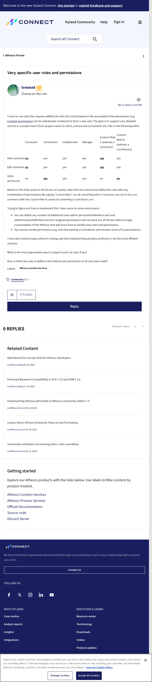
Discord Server (18, 518)
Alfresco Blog (16, 365)
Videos (81, 640)
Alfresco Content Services (33, 268)
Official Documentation (24, 506)
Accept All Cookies (89, 675)
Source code (16, 512)
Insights (9, 632)
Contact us (74, 570)
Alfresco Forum (14, 55)
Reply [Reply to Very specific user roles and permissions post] (74, 306)
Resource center (86, 616)
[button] (12, 294)
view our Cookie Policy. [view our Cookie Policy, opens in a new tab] (99, 667)
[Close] (145, 660)
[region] (76, 668)
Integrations (11, 640)
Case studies (11, 616)
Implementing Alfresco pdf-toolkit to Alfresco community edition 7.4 (48, 401)
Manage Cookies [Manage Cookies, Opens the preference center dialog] (60, 675)
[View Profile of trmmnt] (28, 87)
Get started (66, 5)
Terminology (84, 624)
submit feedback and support (100, 5)
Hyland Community (80, 22)
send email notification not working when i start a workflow (43, 444)
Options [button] (143, 55)
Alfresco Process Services (26, 500)
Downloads (83, 632)
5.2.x (20, 280)
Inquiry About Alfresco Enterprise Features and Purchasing (42, 423)
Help (104, 22)
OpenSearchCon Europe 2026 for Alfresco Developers (39, 358)
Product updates (87, 648)
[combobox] (74, 39)
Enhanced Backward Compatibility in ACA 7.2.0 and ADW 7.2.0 (43, 380)
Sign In (119, 21)
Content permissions (19, 121)
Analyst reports (13, 624)
